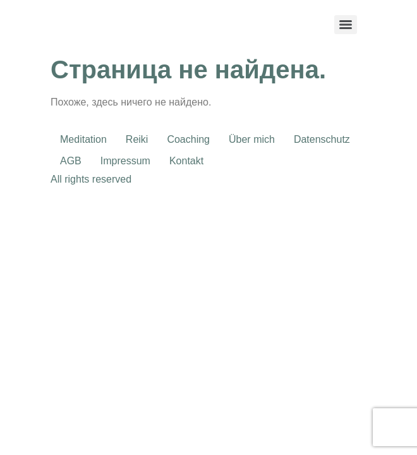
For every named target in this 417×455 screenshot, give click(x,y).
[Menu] (345, 24)
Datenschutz (322, 139)
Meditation (83, 139)
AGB (71, 160)
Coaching (188, 139)
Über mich (252, 139)
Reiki (137, 139)
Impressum (125, 160)
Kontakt (186, 160)
